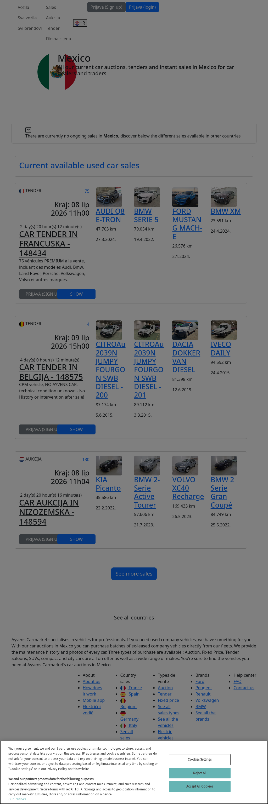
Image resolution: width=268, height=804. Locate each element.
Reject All (199, 773)
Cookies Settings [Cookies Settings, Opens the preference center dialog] (199, 759)
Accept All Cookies (199, 786)
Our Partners (17, 799)
